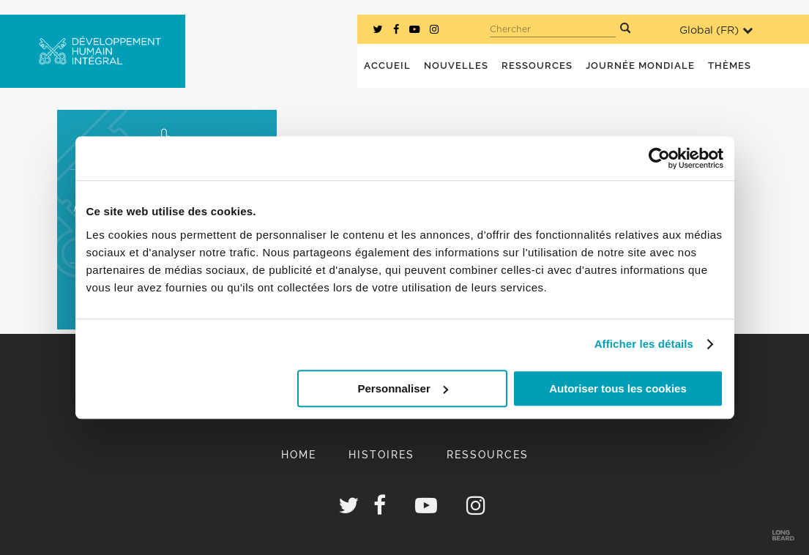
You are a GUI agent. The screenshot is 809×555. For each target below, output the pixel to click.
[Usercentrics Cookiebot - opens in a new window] (659, 158)
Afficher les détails (643, 344)
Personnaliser (403, 388)
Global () (716, 30)
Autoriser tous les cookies (618, 388)
